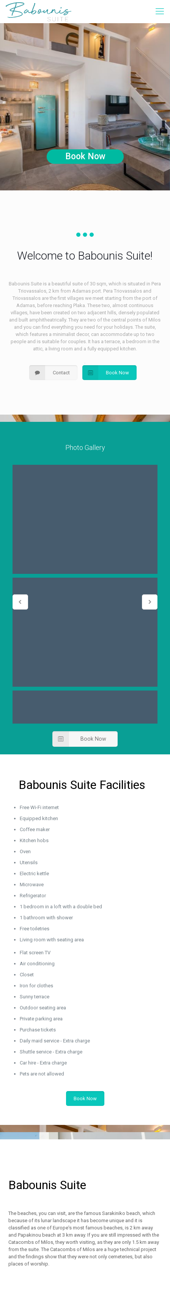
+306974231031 (60, 1183)
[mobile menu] (159, 11)
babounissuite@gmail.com (72, 1199)
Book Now (85, 156)
